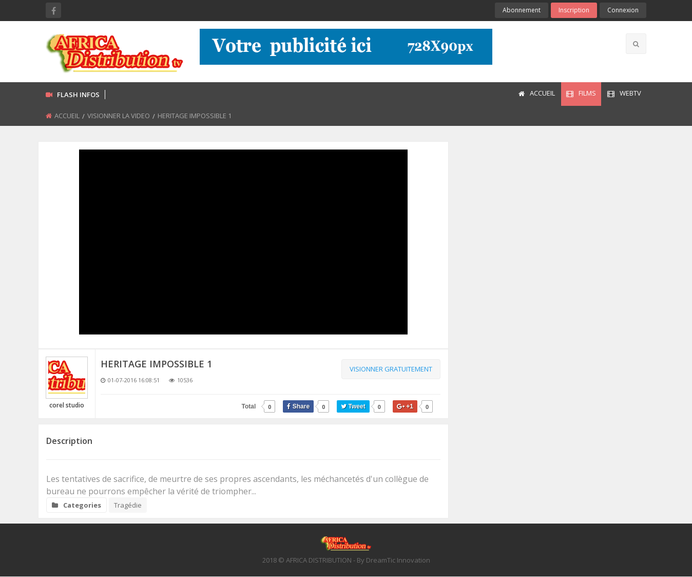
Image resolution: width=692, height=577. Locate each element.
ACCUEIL (536, 93)
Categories (76, 505)
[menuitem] (536, 94)
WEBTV (624, 93)
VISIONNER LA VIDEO (118, 115)
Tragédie (128, 505)
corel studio (66, 405)
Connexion (623, 10)
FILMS (581, 93)
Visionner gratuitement (391, 369)
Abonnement (522, 10)
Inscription (574, 10)
